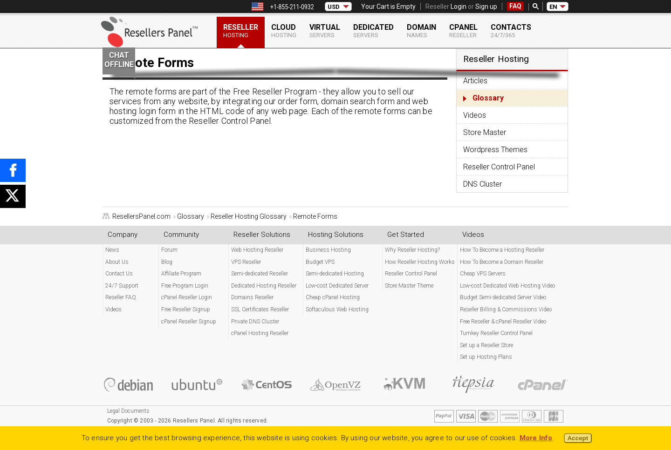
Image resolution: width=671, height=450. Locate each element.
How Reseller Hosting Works (420, 262)
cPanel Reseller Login (186, 297)
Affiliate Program (181, 273)
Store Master (484, 132)
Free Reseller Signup (185, 309)
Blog (166, 262)
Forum (169, 250)
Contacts (511, 31)
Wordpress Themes (495, 149)
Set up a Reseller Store (486, 345)
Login (458, 6)
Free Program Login (184, 285)
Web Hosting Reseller (257, 250)
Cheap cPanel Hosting (333, 297)
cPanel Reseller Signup (188, 321)
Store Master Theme (409, 285)
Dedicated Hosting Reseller (263, 285)
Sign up (486, 6)
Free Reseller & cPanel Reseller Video (503, 321)
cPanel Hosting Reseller (259, 333)
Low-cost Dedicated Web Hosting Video (507, 285)
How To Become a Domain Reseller (501, 262)
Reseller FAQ (120, 297)
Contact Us (119, 273)
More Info (536, 438)
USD (334, 6)
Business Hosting (328, 250)
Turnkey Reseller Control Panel (496, 333)
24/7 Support (121, 285)
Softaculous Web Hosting (337, 309)
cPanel (463, 31)
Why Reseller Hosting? (412, 250)
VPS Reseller (246, 262)
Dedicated (373, 31)
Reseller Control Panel (499, 166)
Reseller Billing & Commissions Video (506, 309)
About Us (117, 262)
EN (553, 6)
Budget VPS (320, 262)
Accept (578, 438)
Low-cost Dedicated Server (337, 285)
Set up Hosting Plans (486, 357)
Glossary (488, 98)
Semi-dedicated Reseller (259, 273)
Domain (421, 31)
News (112, 250)
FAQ (515, 6)
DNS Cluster (482, 184)
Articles (475, 80)
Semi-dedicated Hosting (335, 273)
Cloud (283, 31)
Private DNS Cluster (255, 321)
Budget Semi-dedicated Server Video (503, 297)
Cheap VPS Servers (483, 273)
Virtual (324, 31)
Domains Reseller (252, 297)
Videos (474, 115)
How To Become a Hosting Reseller (502, 250)
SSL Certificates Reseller (260, 309)
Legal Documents (128, 411)
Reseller (240, 31)
